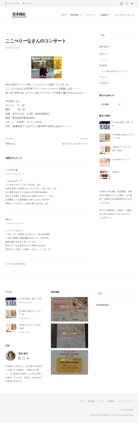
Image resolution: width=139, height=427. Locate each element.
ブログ (63, 15)
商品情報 (74, 15)
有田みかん (11, 143)
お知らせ (103, 53)
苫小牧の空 (104, 83)
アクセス (29, 3)
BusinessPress (127, 419)
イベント (89, 15)
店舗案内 (104, 15)
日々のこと (10, 34)
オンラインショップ (124, 15)
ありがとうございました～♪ (73, 143)
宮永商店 (130, 414)
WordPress (103, 419)
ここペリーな (11, 170)
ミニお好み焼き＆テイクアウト (115, 71)
